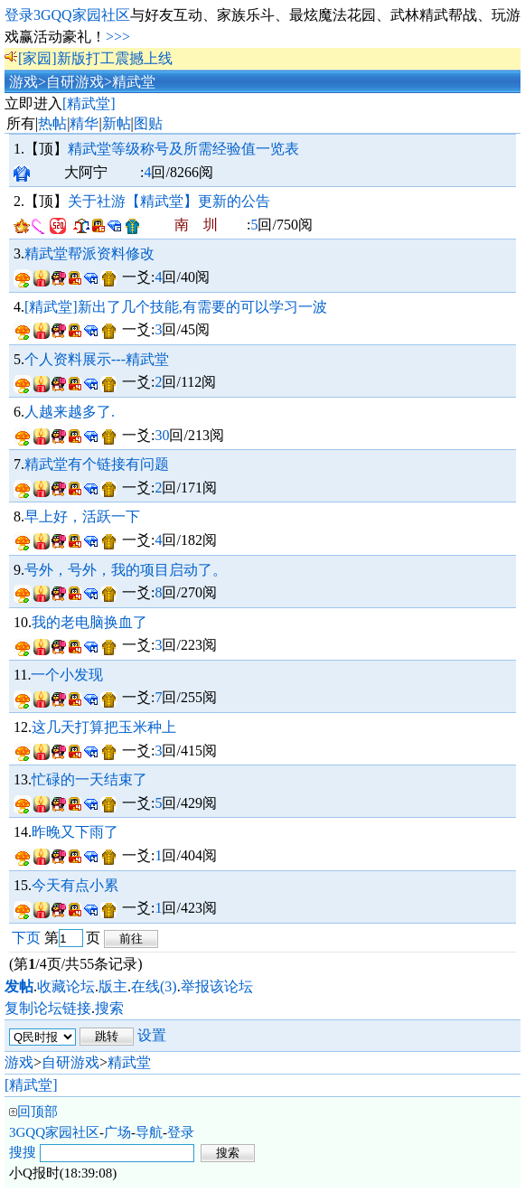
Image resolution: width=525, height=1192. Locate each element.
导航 (149, 1132)
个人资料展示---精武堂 (96, 359)
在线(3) (154, 986)
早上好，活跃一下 (82, 516)
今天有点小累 (75, 885)
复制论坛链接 (48, 1008)
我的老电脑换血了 (89, 622)
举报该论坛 (217, 986)
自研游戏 (75, 81)
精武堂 (133, 81)
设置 (151, 1035)
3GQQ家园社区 (54, 1132)
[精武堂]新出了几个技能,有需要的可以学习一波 (175, 306)
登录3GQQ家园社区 (67, 15)
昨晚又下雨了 (75, 832)
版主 (112, 986)
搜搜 (22, 1152)
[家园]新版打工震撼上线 (95, 58)
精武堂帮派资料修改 (89, 253)
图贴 (148, 123)
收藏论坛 (66, 986)
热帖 (52, 123)
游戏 (23, 81)
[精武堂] (89, 103)
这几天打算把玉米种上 (104, 727)
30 (162, 435)
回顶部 (37, 1111)
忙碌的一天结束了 (89, 779)
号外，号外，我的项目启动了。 (125, 569)
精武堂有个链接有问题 (96, 464)
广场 (117, 1132)
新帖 (116, 123)
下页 (26, 937)
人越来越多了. (69, 411)
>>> (118, 36)
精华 (84, 123)
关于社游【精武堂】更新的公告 (169, 201)
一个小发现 (67, 674)
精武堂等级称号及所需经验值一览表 (183, 148)
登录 (180, 1132)
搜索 (109, 1008)
